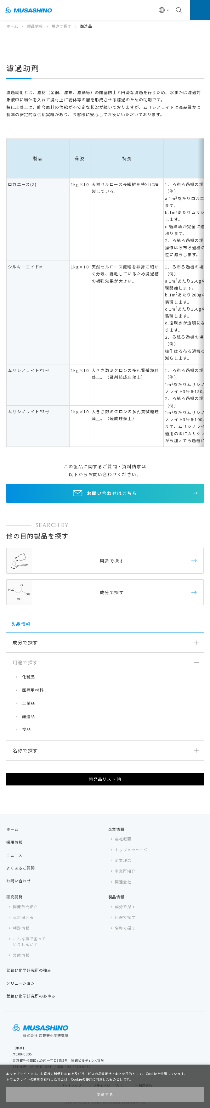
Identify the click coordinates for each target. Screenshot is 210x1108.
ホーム (12, 26)
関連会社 (123, 881)
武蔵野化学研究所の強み (28, 970)
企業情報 (116, 829)
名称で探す (125, 928)
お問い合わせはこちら (112, 493)
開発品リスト (102, 779)
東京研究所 (23, 917)
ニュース (14, 855)
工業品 (28, 703)
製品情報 (35, 26)
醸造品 (28, 716)
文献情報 (21, 955)
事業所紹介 (125, 871)
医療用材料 (32, 690)
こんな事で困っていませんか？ (29, 941)
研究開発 (14, 896)
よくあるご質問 (20, 867)
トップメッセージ (131, 849)
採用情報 (14, 842)
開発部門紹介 (25, 906)
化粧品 (28, 677)
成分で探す (125, 906)
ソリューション (20, 983)
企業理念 (123, 860)
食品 (26, 729)
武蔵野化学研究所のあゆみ (30, 995)
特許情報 (21, 928)
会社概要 (123, 838)
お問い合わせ (18, 880)
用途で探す (61, 26)
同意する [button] (105, 1094)
